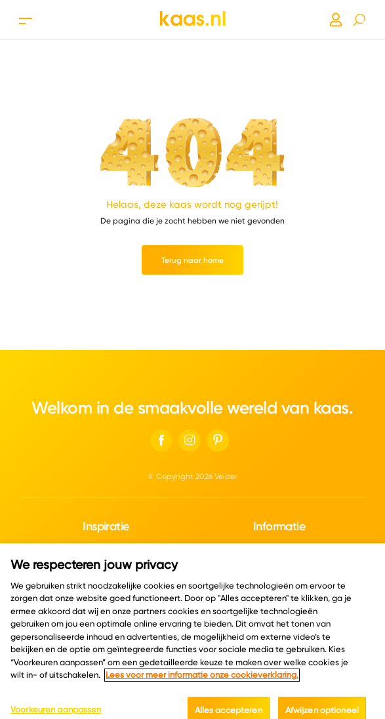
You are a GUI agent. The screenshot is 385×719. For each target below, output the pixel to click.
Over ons (279, 548)
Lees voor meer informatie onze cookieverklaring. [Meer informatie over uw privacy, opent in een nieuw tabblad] (202, 683)
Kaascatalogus (106, 548)
